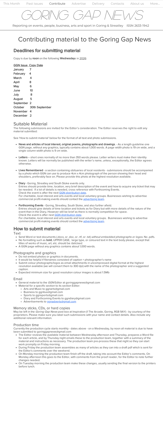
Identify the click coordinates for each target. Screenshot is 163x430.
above (82, 328)
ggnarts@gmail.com (58, 288)
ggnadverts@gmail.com (61, 301)
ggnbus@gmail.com (51, 291)
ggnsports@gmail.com (49, 295)
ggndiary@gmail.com (77, 298)
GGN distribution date (72, 192)
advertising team (93, 199)
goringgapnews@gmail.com (83, 282)
